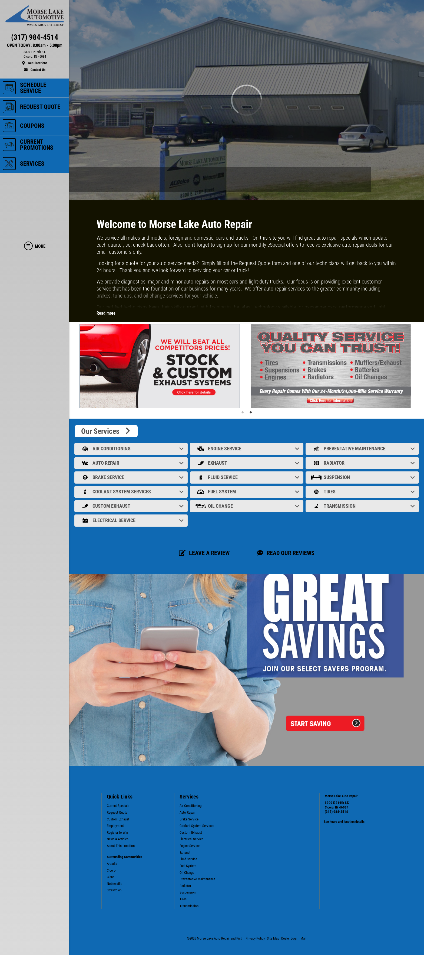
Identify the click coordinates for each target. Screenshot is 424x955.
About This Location (121, 846)
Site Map (273, 938)
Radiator (363, 463)
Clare (110, 877)
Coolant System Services (132, 491)
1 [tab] (242, 412)
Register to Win (117, 832)
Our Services (106, 431)
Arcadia (112, 864)
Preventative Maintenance (363, 448)
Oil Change (247, 506)
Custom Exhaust (132, 506)
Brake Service (132, 477)
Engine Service (247, 448)
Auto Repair (132, 463)
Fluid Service (247, 477)
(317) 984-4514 (336, 812)
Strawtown (114, 890)
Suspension (363, 477)
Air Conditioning (132, 448)
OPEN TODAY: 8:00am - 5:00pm (34, 45)
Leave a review (204, 552)
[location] (34, 58)
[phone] (34, 38)
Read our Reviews (285, 552)
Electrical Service (132, 520)
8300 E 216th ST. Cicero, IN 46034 (337, 805)
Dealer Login (289, 938)
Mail (303, 938)
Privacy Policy (255, 938)
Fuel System (247, 491)
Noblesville (114, 884)
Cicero (111, 870)
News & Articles (117, 839)
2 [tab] (250, 412)
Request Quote (117, 812)
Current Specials (118, 806)
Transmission (363, 506)
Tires (363, 491)
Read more (106, 313)
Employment (115, 826)
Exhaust (247, 463)
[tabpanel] (161, 366)
